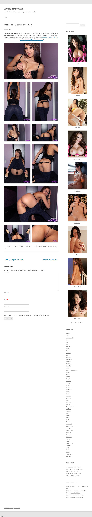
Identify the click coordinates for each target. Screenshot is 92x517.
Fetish (68, 374)
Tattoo (68, 439)
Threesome (69, 443)
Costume (68, 361)
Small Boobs (69, 430)
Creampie (69, 363)
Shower (68, 428)
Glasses (68, 381)
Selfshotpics (69, 426)
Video (67, 452)
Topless (68, 445)
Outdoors (69, 411)
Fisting (68, 376)
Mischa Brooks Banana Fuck (79, 491)
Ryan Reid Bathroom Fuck (73, 467)
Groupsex (69, 383)
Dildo (67, 368)
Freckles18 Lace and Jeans (50, 260)
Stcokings (69, 432)
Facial (67, 372)
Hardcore (68, 385)
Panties (68, 413)
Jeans (67, 391)
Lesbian (68, 396)
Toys (67, 447)
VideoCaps (69, 454)
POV (67, 419)
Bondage (68, 353)
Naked (28, 246)
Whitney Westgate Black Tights (13, 260)
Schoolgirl (69, 424)
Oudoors (68, 409)
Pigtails (68, 417)
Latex (67, 394)
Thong (68, 441)
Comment (6, 273)
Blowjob (68, 351)
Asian (67, 340)
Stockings (69, 435)
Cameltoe (69, 357)
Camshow (69, 359)
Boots (67, 355)
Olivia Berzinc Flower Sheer (73, 473)
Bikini (67, 348)
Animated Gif (69, 338)
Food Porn (69, 379)
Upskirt (68, 450)
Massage (68, 402)
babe (51, 246)
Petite (31, 246)
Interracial (69, 389)
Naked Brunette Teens (77, 323)
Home (5, 17)
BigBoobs (68, 346)
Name (6, 293)
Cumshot (68, 366)
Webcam (68, 456)
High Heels (23, 246)
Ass (18, 246)
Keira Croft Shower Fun (72, 471)
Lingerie (68, 398)
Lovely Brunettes (13, 8)
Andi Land (46, 246)
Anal (67, 336)
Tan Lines (69, 437)
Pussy (35, 246)
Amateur (68, 333)
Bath (67, 344)
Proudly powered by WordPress (12, 508)
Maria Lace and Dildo (78, 495)
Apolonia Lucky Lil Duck (77, 497)
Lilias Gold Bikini (75, 493)
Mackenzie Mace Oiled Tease (74, 469)
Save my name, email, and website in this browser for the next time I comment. (27, 315)
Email (6, 300)
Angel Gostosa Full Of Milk (73, 475)
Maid (67, 400)
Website (6, 306)
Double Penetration (71, 370)
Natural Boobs (70, 407)
